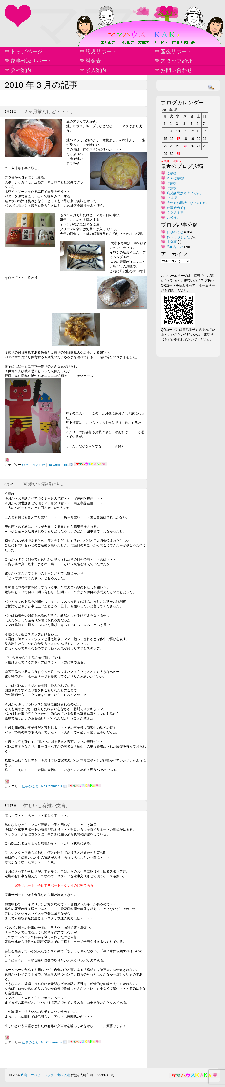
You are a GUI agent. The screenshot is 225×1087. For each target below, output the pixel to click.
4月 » (177, 161)
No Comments (58, 465)
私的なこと (175, 247)
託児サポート (101, 51)
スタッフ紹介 (176, 61)
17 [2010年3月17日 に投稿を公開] (178, 138)
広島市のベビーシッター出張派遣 (45, 1075)
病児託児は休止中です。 (185, 193)
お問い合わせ (176, 70)
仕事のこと (30, 786)
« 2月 (165, 161)
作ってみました (33, 465)
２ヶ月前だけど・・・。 (49, 111)
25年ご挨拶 (175, 178)
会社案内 (21, 70)
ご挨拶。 (173, 198)
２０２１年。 (177, 212)
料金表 (93, 61)
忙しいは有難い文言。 (46, 805)
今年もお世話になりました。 (188, 203)
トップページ (27, 51)
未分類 (172, 242)
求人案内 (96, 70)
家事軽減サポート (31, 61)
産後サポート (176, 51)
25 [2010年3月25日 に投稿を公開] (186, 146)
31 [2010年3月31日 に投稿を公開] (178, 153)
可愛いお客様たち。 (44, 483)
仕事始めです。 (178, 208)
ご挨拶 (172, 173)
